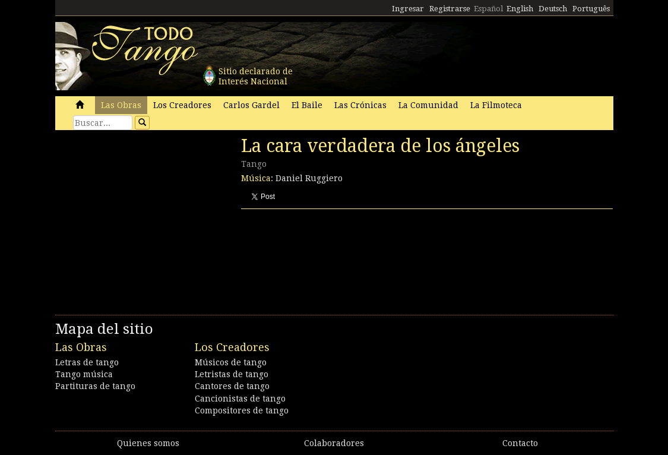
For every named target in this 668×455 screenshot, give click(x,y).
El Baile (307, 105)
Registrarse (449, 8)
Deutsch (553, 8)
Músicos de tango (231, 362)
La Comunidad (428, 105)
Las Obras (121, 105)
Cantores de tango (232, 386)
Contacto (520, 443)
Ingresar (408, 8)
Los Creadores (182, 105)
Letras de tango (87, 362)
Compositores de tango (242, 410)
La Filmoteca (496, 105)
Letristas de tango (231, 374)
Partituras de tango (95, 386)
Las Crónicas (360, 105)
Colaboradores (334, 443)
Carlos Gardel (251, 105)
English (519, 8)
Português (591, 8)
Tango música (84, 374)
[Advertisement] (144, 217)
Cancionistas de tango (240, 398)
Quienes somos (148, 443)
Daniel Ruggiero (309, 178)
